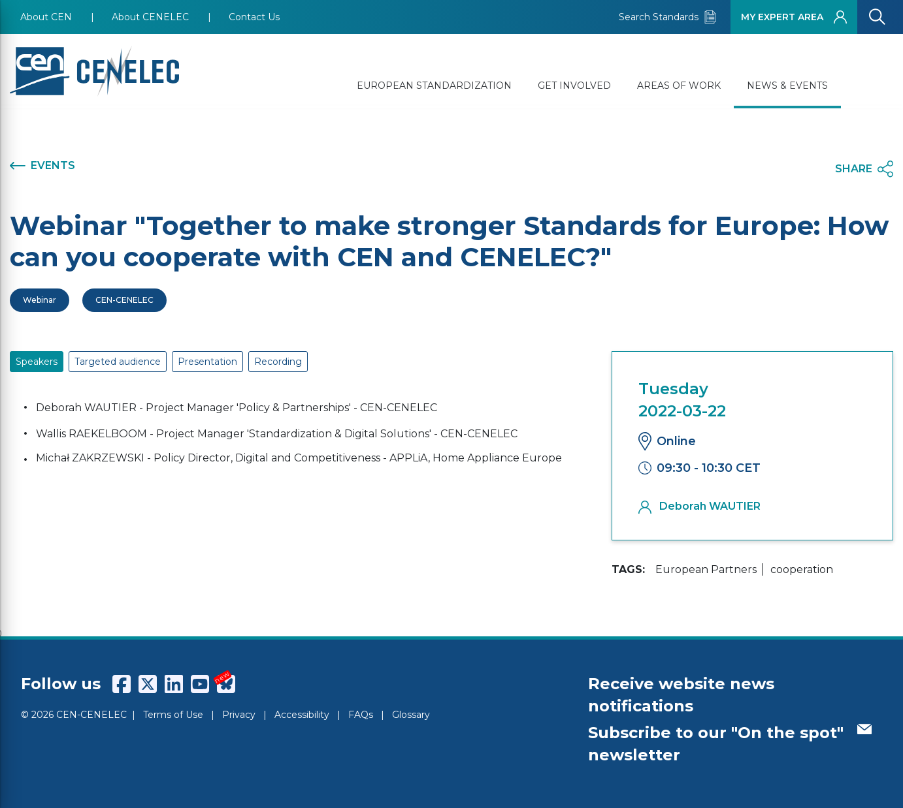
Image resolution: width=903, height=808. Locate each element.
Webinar (39, 300)
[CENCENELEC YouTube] (199, 684)
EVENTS (42, 166)
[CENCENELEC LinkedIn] (173, 684)
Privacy (238, 715)
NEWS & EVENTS (787, 85)
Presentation (207, 361)
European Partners (706, 569)
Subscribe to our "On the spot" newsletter (730, 744)
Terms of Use (173, 715)
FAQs (360, 715)
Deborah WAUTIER (699, 506)
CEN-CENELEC (124, 300)
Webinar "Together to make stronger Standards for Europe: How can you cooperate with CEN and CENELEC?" (449, 241)
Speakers (36, 361)
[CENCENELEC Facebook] (121, 684)
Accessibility (301, 715)
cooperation (801, 569)
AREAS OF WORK (679, 85)
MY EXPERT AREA (794, 16)
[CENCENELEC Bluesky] (226, 684)
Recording (278, 361)
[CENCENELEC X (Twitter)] (147, 684)
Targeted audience (117, 361)
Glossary (411, 715)
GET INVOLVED (574, 85)
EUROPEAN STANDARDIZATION (434, 85)
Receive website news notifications (681, 694)
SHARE (864, 169)
